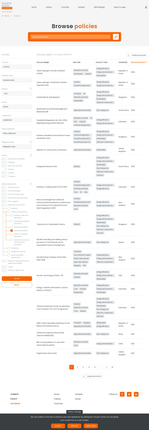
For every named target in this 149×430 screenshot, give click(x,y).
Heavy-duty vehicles (81, 258)
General (77, 166)
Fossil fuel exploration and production (83, 135)
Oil (91, 118)
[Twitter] (129, 394)
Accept (58, 426)
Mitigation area (8, 142)
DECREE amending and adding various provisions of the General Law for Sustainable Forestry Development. (52, 242)
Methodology (99, 7)
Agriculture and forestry (82, 110)
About (78, 399)
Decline (74, 426)
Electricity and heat (81, 70)
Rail (84, 265)
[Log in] (146, 7)
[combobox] (17, 67)
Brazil (121, 334)
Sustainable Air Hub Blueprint (48, 97)
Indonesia (122, 121)
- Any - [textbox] (6, 93)
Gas (75, 122)
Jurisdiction (6, 115)
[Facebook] (122, 394)
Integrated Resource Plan (47, 166)
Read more (91, 426)
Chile (121, 344)
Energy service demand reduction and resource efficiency (106, 72)
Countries (65, 7)
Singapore (123, 97)
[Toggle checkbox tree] (3, 159)
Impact (5, 89)
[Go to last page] (112, 367)
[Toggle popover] (31, 89)
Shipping (77, 265)
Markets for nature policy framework (51, 150)
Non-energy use (102, 110)
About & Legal (119, 7)
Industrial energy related (82, 85)
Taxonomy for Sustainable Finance (51, 224)
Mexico (121, 242)
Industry (88, 74)
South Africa (124, 110)
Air (84, 94)
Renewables (78, 74)
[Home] (7, 7)
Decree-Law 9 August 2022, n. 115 (50, 275)
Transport (77, 94)
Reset (16, 285)
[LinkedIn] (136, 394)
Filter (17, 278)
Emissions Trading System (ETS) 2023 (52, 187)
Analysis (81, 7)
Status (4, 102)
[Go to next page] (106, 367)
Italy (120, 275)
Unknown (100, 175)
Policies (49, 7)
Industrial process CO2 (82, 142)
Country (5, 62)
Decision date (7, 75)
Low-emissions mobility (82, 255)
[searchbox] (16, 67)
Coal (76, 192)
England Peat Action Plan (47, 353)
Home (34, 7)
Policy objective (8, 129)
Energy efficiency (103, 69)
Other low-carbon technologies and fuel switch (106, 102)
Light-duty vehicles (81, 262)
